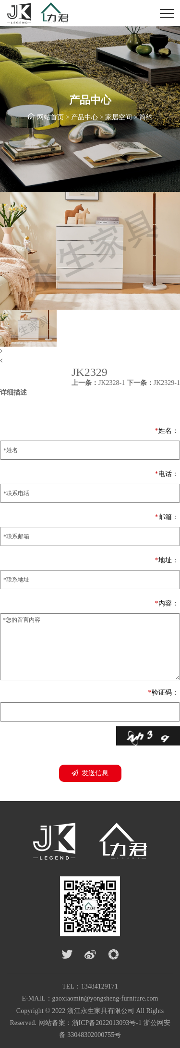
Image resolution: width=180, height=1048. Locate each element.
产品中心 (84, 117)
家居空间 (118, 117)
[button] (90, 351)
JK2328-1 (98, 382)
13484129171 (99, 986)
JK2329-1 (153, 382)
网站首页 (50, 117)
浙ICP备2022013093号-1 (107, 1022)
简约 (146, 117)
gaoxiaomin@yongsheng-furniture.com (105, 998)
